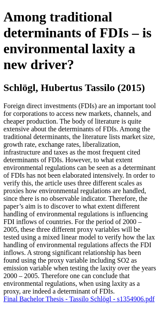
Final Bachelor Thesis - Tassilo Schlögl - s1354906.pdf (79, 299)
